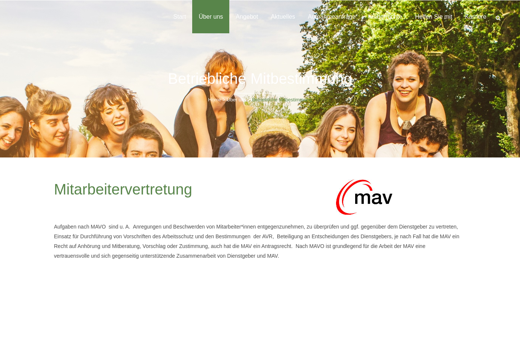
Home (214, 99)
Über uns (237, 99)
